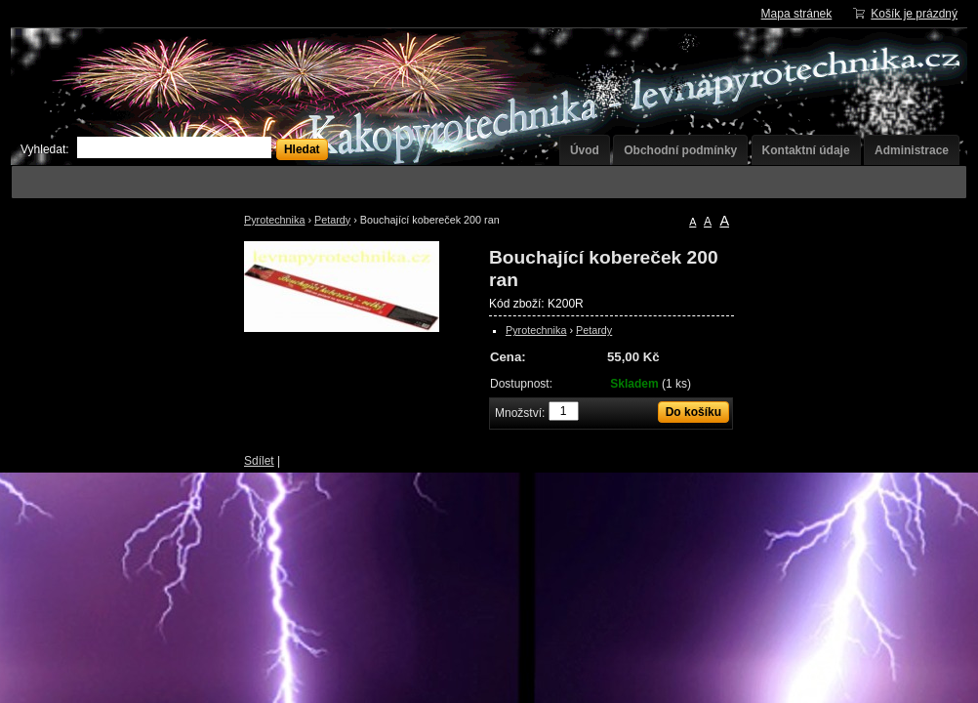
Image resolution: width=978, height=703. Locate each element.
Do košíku (693, 412)
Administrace (912, 150)
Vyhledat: (44, 149)
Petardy (332, 220)
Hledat (302, 149)
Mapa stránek (797, 14)
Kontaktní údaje (806, 150)
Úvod (584, 150)
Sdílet (259, 461)
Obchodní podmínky (680, 150)
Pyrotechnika (274, 220)
